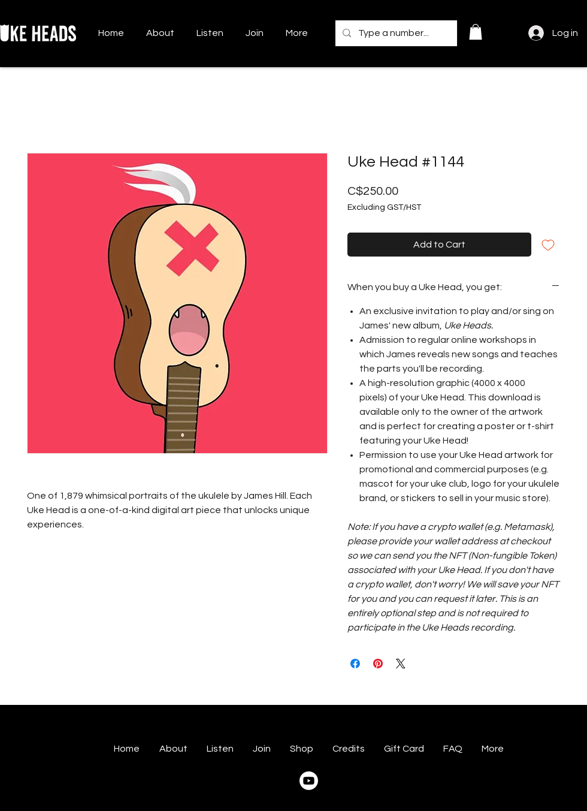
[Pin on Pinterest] (378, 663)
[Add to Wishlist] (548, 245)
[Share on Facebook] (355, 663)
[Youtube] (308, 780)
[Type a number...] (395, 33)
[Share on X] (401, 663)
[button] (475, 32)
